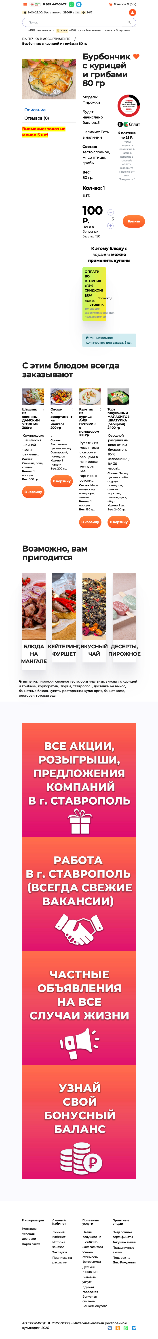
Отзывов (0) (36, 118)
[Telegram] (79, 4)
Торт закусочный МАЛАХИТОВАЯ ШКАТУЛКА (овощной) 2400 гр (120, 418)
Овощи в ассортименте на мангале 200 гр (62, 418)
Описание (35, 110)
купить (55, 691)
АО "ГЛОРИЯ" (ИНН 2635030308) (46, 1323)
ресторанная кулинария (82, 691)
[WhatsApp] (71, 4)
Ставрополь (82, 686)
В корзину (33, 492)
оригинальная (92, 681)
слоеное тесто (67, 681)
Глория (65, 686)
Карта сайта (31, 1244)
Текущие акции (124, 1242)
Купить (134, 221)
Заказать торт (92, 1246)
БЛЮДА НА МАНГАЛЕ (34, 653)
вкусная (111, 681)
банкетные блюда (33, 691)
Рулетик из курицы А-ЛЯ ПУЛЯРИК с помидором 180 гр (89, 422)
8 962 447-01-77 (54, 4)
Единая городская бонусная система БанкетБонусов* (94, 1296)
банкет (109, 691)
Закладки (59, 1252)
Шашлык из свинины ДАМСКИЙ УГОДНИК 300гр (31, 418)
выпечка (30, 681)
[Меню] (25, 4)
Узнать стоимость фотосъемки (91, 1256)
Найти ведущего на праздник (91, 1236)
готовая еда (45, 695)
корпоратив (48, 686)
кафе (120, 691)
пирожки (46, 681)
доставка (101, 686)
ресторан (26, 695)
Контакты (29, 1228)
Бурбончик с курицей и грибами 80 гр (54, 44)
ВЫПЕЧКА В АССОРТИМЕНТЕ (46, 39)
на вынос (117, 686)
